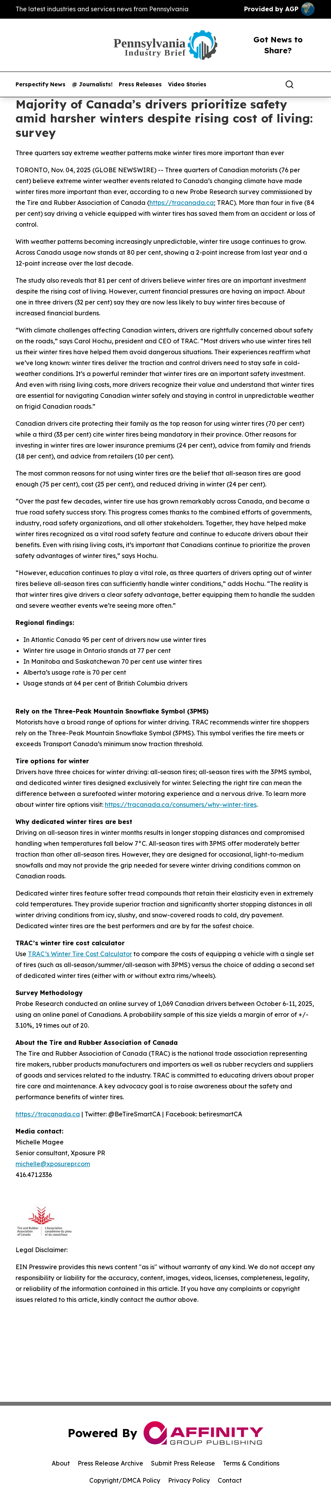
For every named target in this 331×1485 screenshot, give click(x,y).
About (61, 1463)
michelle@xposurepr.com (53, 1164)
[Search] (289, 84)
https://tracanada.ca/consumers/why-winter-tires (180, 804)
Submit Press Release (183, 1463)
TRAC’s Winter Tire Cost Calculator (80, 954)
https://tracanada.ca (181, 202)
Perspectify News (41, 84)
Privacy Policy (189, 1480)
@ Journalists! (92, 84)
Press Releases (140, 84)
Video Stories (187, 84)
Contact (230, 1480)
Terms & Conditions (251, 1463)
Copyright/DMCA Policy (124, 1480)
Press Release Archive (110, 1463)
